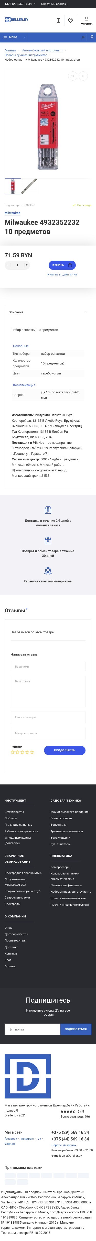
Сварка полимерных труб (22, 891)
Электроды (12, 904)
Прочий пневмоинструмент (70, 904)
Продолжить (64, 750)
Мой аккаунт (92, 37)
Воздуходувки (60, 837)
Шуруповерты (14, 812)
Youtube (10, 1144)
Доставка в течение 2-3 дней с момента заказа (48, 516)
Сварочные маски (17, 897)
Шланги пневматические (68, 898)
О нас (8, 927)
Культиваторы (61, 844)
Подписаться (76, 1029)
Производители (16, 940)
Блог (8, 960)
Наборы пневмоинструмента (71, 891)
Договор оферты (16, 934)
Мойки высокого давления (70, 812)
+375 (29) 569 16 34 (18, 4)
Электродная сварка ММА (23, 873)
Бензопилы (59, 824)
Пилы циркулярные (18, 824)
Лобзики (11, 818)
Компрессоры (60, 867)
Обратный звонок (53, 4)
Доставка (11, 947)
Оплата (10, 966)
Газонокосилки (61, 818)
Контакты (11, 953)
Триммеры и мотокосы (67, 831)
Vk (39, 1138)
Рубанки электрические (21, 831)
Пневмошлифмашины (66, 885)
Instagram (27, 1138)
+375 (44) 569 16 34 (70, 1139)
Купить (62, 265)
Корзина (86, 21)
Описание (47, 312)
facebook (11, 1138)
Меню (10, 37)
